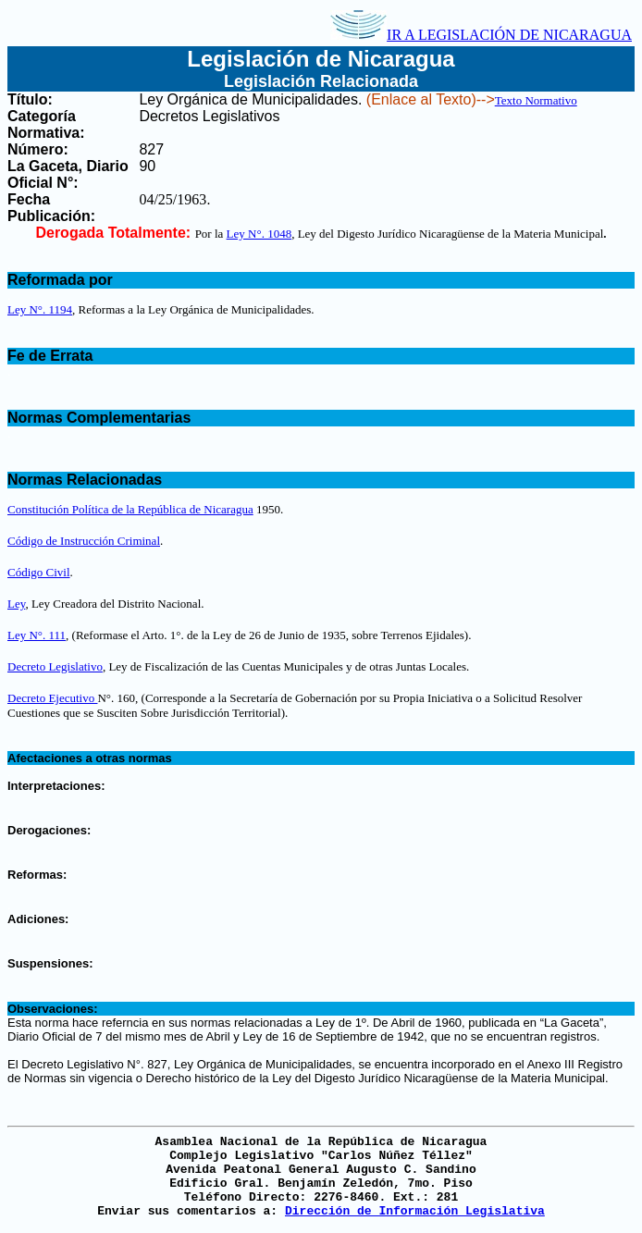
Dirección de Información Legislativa (415, 1211)
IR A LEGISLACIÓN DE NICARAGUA (481, 35)
